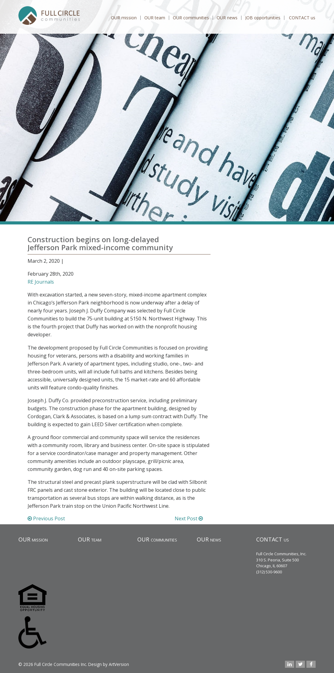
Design (95, 664)
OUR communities (191, 18)
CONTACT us (302, 18)
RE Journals (41, 281)
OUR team (154, 18)
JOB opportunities (262, 18)
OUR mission (124, 18)
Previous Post (46, 518)
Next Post (189, 518)
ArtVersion (119, 664)
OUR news (227, 18)
